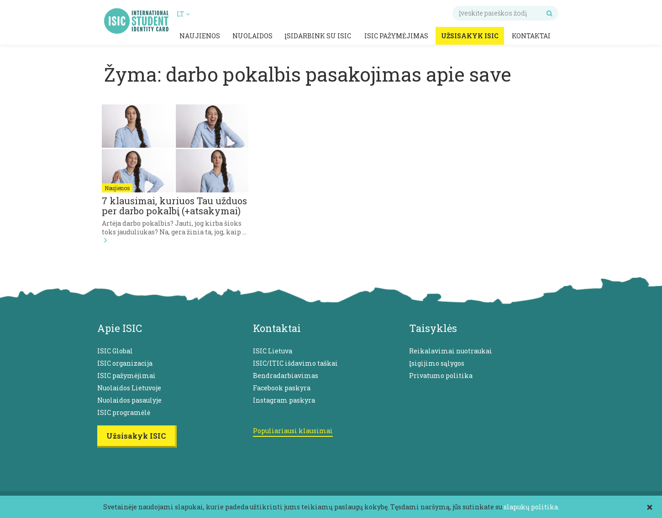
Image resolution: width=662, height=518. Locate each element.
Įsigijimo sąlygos (436, 363)
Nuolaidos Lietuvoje (129, 387)
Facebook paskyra (281, 387)
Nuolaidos (252, 35)
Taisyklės (433, 328)
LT (183, 14)
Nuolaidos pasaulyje (129, 400)
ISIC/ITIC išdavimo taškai (295, 363)
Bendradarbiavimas (285, 375)
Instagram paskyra (284, 400)
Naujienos (199, 35)
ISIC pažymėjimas (396, 35)
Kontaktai (531, 35)
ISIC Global (115, 351)
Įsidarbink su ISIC (317, 35)
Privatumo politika (441, 375)
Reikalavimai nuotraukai (450, 351)
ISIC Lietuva (272, 351)
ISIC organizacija (124, 363)
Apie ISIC (119, 328)
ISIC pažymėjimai (126, 375)
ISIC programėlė (123, 412)
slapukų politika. (531, 506)
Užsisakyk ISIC (470, 35)
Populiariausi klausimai (293, 430)
